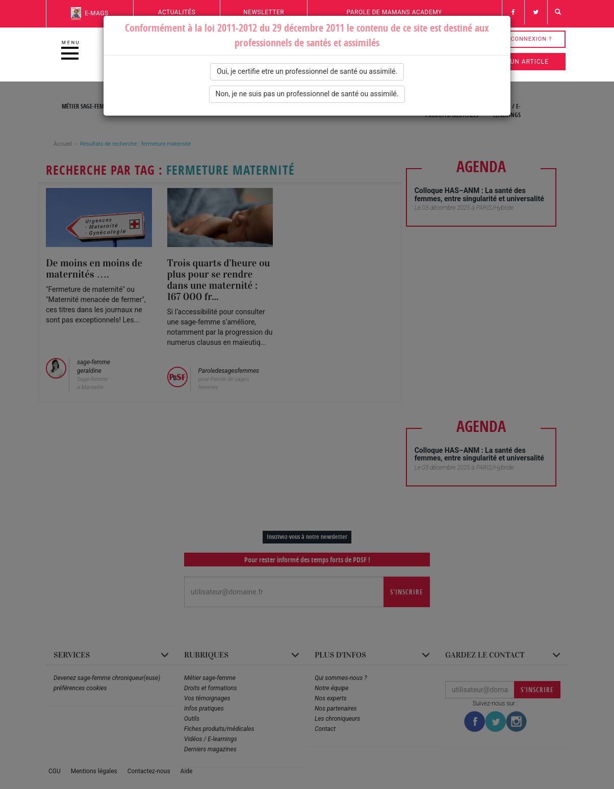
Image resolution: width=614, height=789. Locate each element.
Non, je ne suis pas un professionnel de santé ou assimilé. (307, 94)
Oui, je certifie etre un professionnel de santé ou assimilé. (307, 71)
